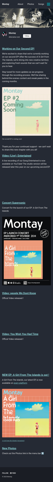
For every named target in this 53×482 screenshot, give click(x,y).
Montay (5, 4)
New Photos (9, 448)
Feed (13, 473)
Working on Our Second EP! (18, 48)
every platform (20, 383)
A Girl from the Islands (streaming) (13, 441)
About (20, 4)
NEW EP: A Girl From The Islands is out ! (25, 374)
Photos (30, 4)
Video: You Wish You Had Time (20, 334)
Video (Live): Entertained (16, 155)
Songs (41, 4)
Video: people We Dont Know (19, 293)
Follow (27, 36)
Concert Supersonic (13, 202)
